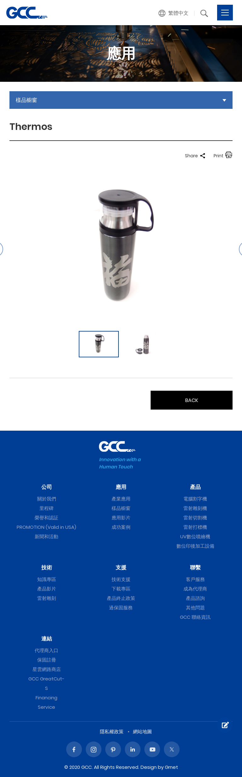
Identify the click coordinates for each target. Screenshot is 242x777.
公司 (46, 487)
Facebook (74, 749)
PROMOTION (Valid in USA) (46, 527)
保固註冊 (46, 660)
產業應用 (121, 498)
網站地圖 (142, 731)
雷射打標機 (195, 527)
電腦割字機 (195, 498)
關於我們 (46, 498)
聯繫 (195, 567)
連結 (46, 638)
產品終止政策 (121, 598)
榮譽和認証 (46, 517)
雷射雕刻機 (195, 508)
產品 (195, 487)
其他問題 (195, 607)
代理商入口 (46, 650)
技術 (46, 567)
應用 (121, 487)
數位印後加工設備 (195, 546)
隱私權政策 (112, 731)
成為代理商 (195, 588)
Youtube (152, 749)
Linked (133, 749)
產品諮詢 (195, 598)
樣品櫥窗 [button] (26, 100)
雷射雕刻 (46, 598)
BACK (191, 400)
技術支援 (121, 579)
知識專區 (46, 579)
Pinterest (113, 749)
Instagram (93, 749)
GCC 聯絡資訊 (195, 617)
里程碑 (46, 508)
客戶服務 (195, 579)
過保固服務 (121, 607)
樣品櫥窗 (121, 508)
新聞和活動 (46, 536)
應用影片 (121, 517)
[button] (174, 13)
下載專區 (121, 588)
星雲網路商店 (46, 669)
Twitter (172, 749)
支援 (121, 567)
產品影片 (46, 588)
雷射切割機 (195, 517)
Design (149, 767)
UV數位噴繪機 (195, 536)
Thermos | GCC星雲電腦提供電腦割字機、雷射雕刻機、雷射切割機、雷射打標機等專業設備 (26, 12)
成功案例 (121, 527)
